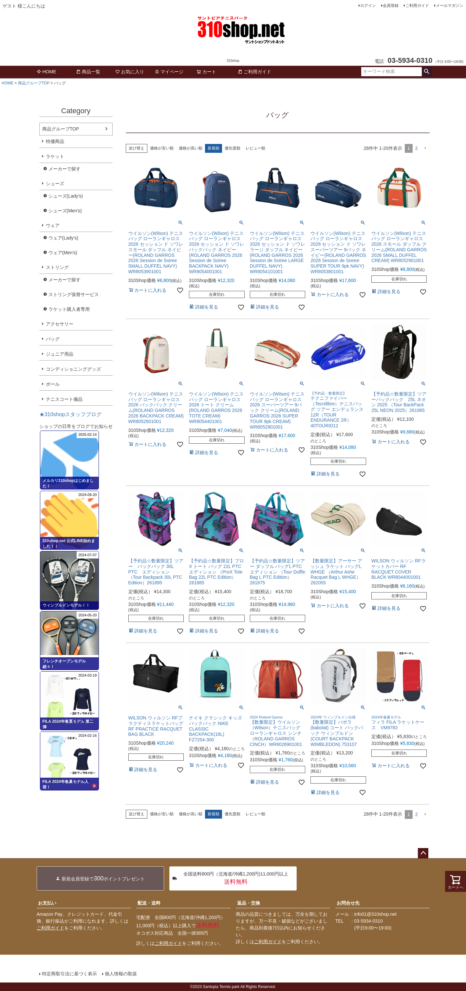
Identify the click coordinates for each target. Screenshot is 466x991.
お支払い (47, 903)
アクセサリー (59, 324)
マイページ (169, 71)
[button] (425, 148)
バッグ (53, 339)
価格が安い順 (162, 148)
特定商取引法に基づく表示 (69, 973)
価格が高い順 (190, 148)
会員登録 (391, 5)
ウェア (53, 225)
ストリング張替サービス (73, 294)
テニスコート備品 (64, 399)
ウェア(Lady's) (63, 237)
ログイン (368, 5)
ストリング (57, 267)
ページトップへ (423, 853)
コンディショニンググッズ (73, 369)
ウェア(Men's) (62, 252)
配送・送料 (149, 903)
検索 (427, 71)
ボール (53, 384)
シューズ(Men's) (65, 210)
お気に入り (129, 71)
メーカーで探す (64, 168)
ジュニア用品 (59, 354)
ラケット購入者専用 (69, 309)
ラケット (55, 156)
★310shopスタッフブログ (70, 414)
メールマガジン (449, 5)
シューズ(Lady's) (65, 196)
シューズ (55, 183)
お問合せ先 (348, 903)
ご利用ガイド (417, 5)
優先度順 (232, 148)
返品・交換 (248, 903)
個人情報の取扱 (121, 973)
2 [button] (416, 148)
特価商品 (55, 141)
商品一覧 (88, 71)
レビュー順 (255, 148)
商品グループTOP (33, 83)
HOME (46, 71)
